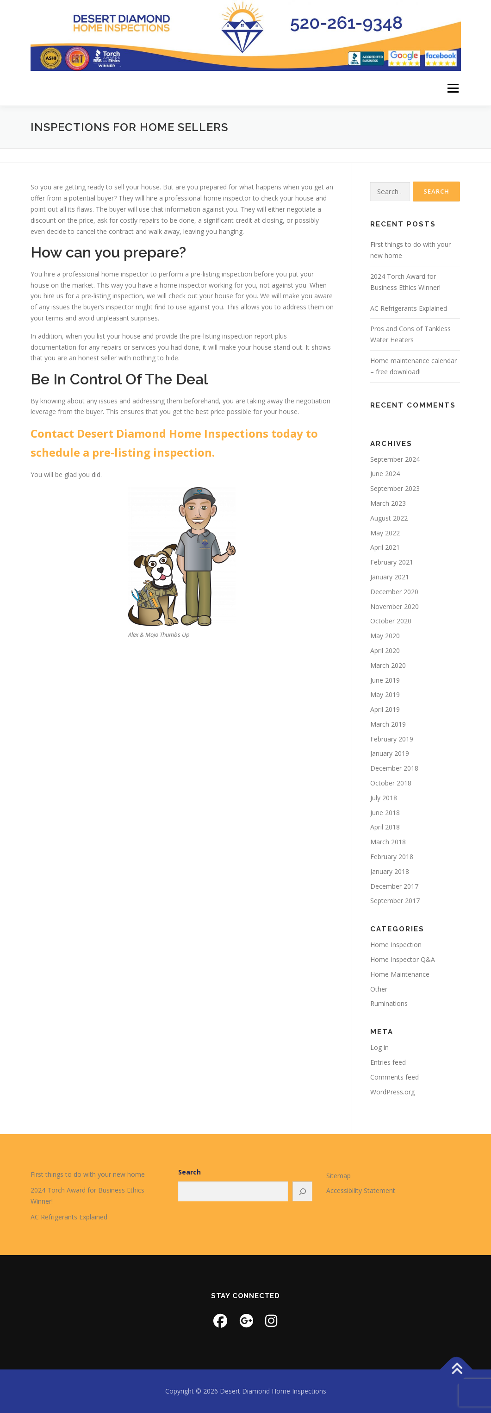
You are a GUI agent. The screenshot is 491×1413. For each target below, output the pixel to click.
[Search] (302, 1191)
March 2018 (388, 841)
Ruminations (389, 1003)
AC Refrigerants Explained (408, 308)
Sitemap (338, 1175)
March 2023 (388, 503)
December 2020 (394, 591)
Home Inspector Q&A (402, 959)
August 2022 (389, 518)
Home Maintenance (399, 974)
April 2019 (385, 709)
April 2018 (385, 827)
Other (378, 989)
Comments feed (394, 1077)
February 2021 (391, 562)
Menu (453, 88)
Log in (379, 1047)
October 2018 (390, 783)
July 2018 (383, 797)
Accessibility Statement (360, 1190)
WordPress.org (392, 1091)
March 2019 (388, 724)
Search (189, 1172)
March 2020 (388, 665)
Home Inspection (396, 944)
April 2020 (385, 650)
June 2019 (385, 680)
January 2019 (389, 753)
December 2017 (394, 886)
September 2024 (395, 459)
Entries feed (388, 1062)
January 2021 (389, 576)
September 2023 (395, 488)
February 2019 (391, 739)
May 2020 (385, 635)
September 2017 (395, 900)
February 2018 (391, 856)
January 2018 (389, 871)
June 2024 (385, 473)
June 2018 (385, 812)
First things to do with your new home (88, 1174)
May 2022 (385, 532)
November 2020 (394, 606)
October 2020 (390, 620)
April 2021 (385, 547)
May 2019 (385, 694)
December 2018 (394, 768)
